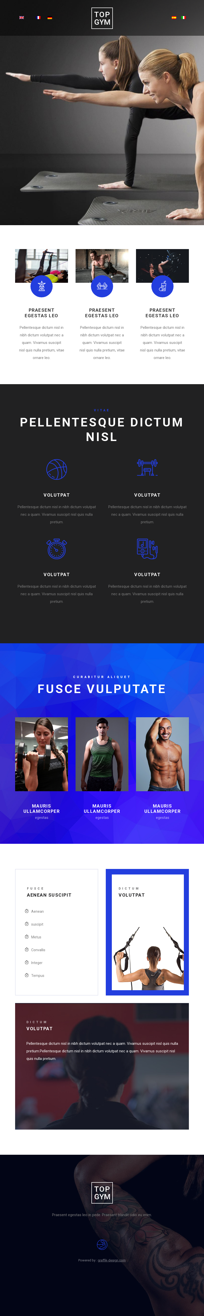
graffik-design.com (112, 1260)
